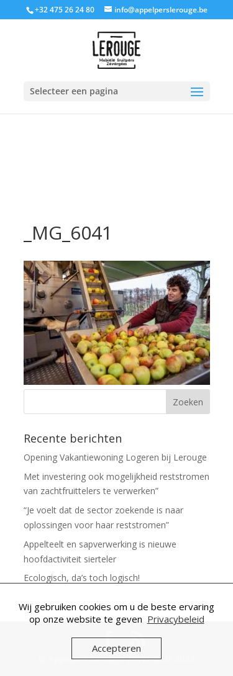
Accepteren (116, 648)
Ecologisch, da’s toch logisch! (82, 578)
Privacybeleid (175, 619)
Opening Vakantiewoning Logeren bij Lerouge (115, 457)
